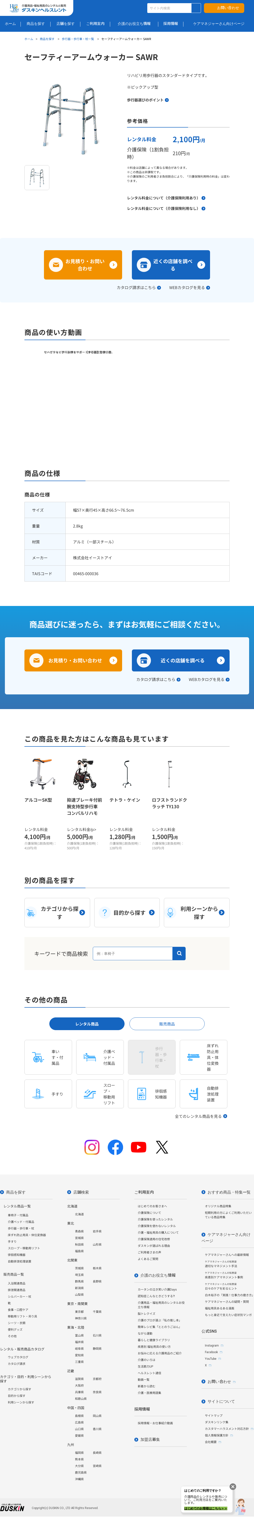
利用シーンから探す (21, 1402)
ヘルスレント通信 (149, 1373)
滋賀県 (79, 1379)
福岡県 (79, 1453)
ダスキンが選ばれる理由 (154, 1246)
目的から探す (16, 1396)
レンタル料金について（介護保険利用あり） (163, 197)
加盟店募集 (150, 1439)
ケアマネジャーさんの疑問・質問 (227, 1302)
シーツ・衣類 (16, 1323)
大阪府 (79, 1385)
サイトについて (221, 1401)
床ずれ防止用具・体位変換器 (27, 1235)
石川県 (97, 1335)
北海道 (79, 1214)
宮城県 (79, 1238)
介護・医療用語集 (149, 1393)
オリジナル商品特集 (218, 1206)
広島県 (79, 1422)
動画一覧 (143, 1379)
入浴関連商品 (16, 1283)
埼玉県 (79, 1275)
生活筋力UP (145, 1366)
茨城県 (79, 1268)
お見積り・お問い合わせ (85, 265)
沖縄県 (79, 1479)
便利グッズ (15, 1329)
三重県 (79, 1362)
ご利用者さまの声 (149, 1252)
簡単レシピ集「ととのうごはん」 (160, 1327)
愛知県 (79, 1355)
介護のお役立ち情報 (158, 1275)
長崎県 (97, 1453)
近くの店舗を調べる (172, 265)
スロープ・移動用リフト (24, 1248)
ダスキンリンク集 (216, 1422)
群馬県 (79, 1281)
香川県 (97, 1429)
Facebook (211, 1352)
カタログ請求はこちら (136, 287)
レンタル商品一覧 (17, 1206)
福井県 (79, 1342)
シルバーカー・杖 (19, 1296)
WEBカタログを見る (187, 287)
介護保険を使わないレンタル (157, 1226)
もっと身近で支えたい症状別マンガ (228, 1315)
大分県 (79, 1466)
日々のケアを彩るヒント (221, 1286)
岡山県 (97, 1416)
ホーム (28, 39)
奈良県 (97, 1392)
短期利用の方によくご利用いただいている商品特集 (228, 1215)
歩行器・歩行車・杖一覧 (78, 39)
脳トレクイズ (146, 1314)
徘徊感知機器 (16, 1255)
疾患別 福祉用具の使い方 (154, 1346)
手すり (12, 1241)
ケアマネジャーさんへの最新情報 (227, 1255)
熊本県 (79, 1459)
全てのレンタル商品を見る (198, 1116)
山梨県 (79, 1294)
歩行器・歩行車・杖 (21, 1228)
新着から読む (146, 1386)
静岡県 (97, 1348)
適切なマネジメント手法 (221, 1264)
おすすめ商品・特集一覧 (229, 1192)
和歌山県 (81, 1399)
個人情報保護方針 (216, 1435)
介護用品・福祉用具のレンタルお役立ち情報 (161, 1305)
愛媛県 (79, 1435)
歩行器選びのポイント (145, 99)
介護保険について (149, 1213)
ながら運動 (145, 1333)
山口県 (79, 1429)
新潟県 (79, 1288)
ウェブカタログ (18, 1357)
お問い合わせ (228, 8)
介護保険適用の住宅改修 (154, 1239)
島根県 (79, 1416)
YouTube (210, 1358)
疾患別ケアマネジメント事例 (224, 1275)
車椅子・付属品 (18, 1215)
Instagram (212, 1345)
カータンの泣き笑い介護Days (157, 1289)
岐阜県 (79, 1348)
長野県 (97, 1281)
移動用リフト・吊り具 (22, 1316)
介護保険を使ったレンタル (155, 1219)
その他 (12, 1336)
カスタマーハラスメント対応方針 (227, 1429)
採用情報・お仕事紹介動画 (155, 1423)
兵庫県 (79, 1392)
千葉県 (97, 1312)
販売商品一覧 (13, 1274)
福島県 (79, 1251)
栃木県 (97, 1268)
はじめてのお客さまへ (152, 1206)
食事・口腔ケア (18, 1310)
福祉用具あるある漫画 (219, 1308)
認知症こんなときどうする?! (156, 1296)
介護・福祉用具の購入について (158, 1232)
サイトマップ (213, 1415)
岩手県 (97, 1231)
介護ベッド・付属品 (21, 1222)
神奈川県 (81, 1318)
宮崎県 (97, 1466)
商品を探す (47, 39)
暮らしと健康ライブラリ (154, 1340)
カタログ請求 (16, 1364)
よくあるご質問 (148, 1259)
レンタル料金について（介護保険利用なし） (163, 208)
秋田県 (79, 1244)
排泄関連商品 (16, 1290)
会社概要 (211, 1442)
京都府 (97, 1379)
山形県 (97, 1244)
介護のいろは (146, 1360)
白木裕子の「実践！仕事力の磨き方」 (229, 1295)
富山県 (79, 1335)
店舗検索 (81, 1192)
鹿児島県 (81, 1472)
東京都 (79, 1312)
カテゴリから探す (19, 1389)
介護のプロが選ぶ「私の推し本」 (160, 1320)
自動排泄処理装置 (19, 1261)
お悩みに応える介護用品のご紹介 (160, 1353)
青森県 (79, 1231)
